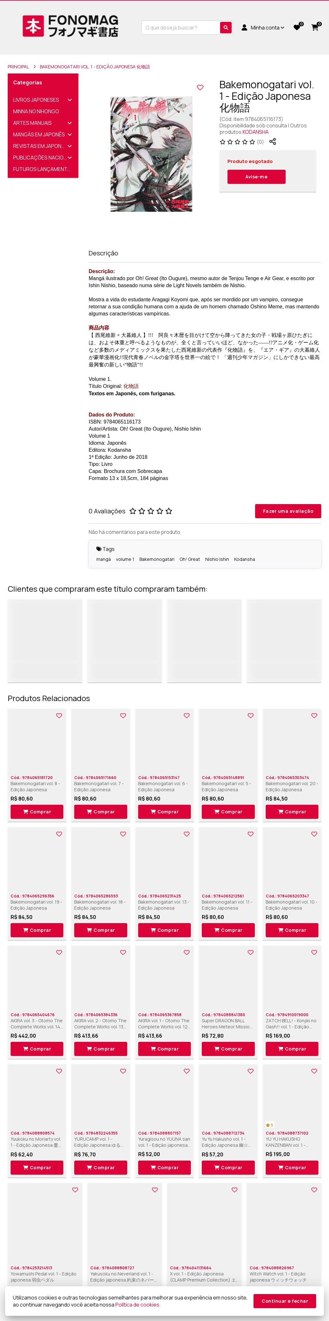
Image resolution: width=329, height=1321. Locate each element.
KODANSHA (256, 131)
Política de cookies (137, 1304)
